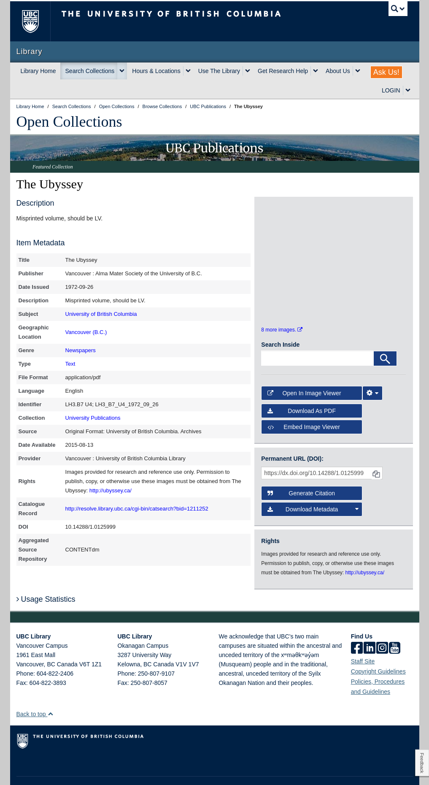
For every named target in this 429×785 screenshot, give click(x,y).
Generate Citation (301, 472)
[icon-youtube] (394, 628)
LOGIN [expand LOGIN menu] (391, 90)
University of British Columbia (101, 314)
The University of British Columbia (36, 21)
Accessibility (158, 771)
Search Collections (90, 71)
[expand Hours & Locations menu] (188, 71)
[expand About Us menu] (358, 71)
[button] (50, 693)
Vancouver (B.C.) (86, 332)
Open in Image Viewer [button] (304, 372)
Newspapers (80, 350)
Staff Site (363, 640)
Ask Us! (386, 72)
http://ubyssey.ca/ (110, 490)
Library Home (38, 71)
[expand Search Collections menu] (122, 71)
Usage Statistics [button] (46, 578)
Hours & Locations (156, 71)
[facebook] (357, 628)
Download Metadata (312, 488)
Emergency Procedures (42, 771)
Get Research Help (283, 71)
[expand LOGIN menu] (408, 90)
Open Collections (69, 121)
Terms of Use (91, 771)
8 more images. (281, 309)
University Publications (93, 418)
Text (70, 364)
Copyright (125, 771)
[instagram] (382, 628)
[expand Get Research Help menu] (315, 71)
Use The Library (219, 71)
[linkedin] (369, 628)
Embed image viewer (303, 406)
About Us (338, 71)
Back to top (35, 693)
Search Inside (280, 324)
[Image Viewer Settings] (372, 372)
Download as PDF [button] (301, 390)
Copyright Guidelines (378, 650)
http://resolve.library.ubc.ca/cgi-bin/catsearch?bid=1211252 (136, 508)
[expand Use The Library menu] (248, 71)
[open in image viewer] (279, 228)
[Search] (385, 337)
